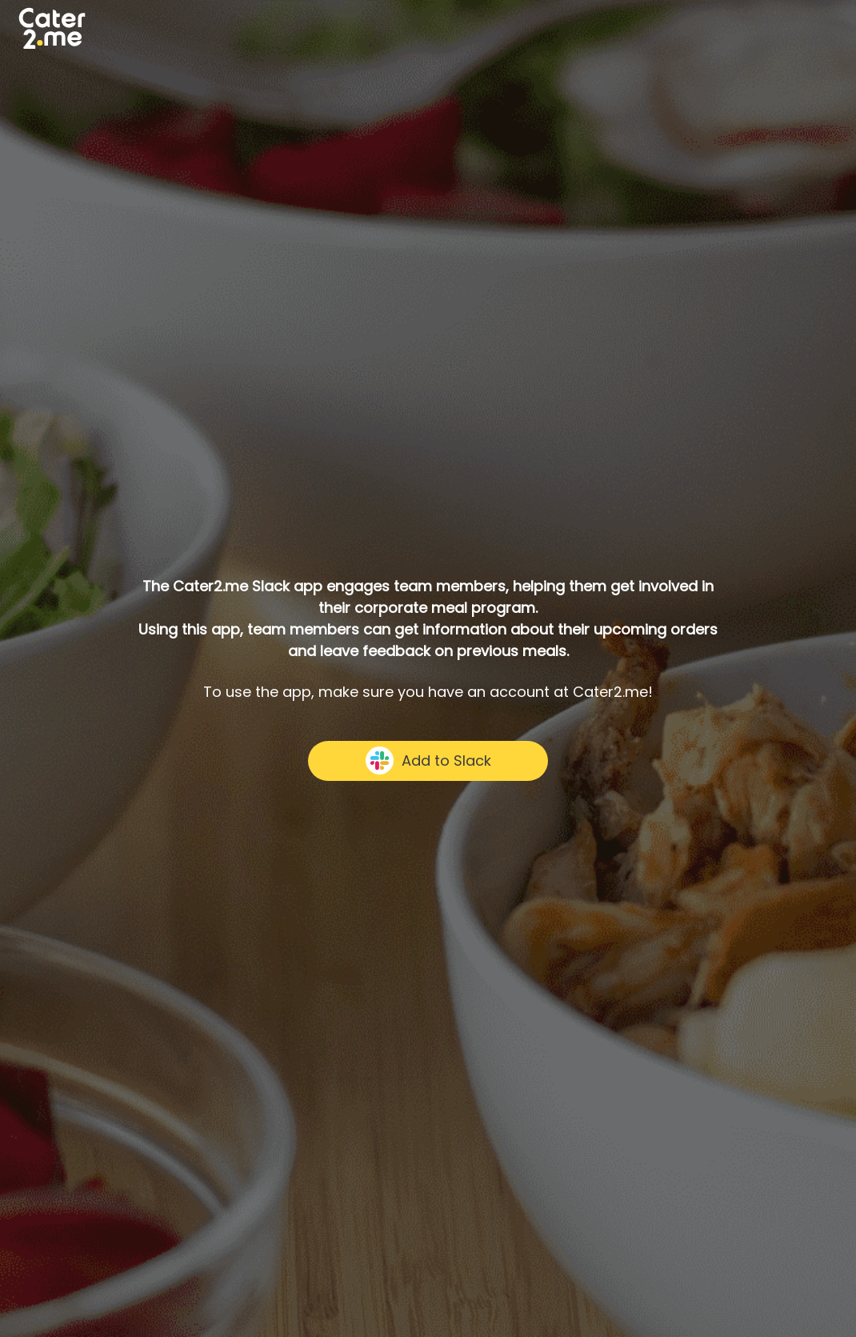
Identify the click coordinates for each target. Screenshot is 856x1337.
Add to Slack (428, 761)
